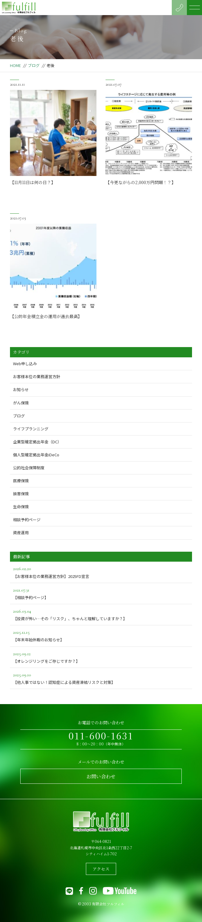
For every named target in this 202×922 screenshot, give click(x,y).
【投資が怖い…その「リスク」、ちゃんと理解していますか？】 (101, 614)
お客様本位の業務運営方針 (36, 376)
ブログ (34, 65)
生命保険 (21, 506)
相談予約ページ (27, 519)
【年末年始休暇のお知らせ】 (101, 635)
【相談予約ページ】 (101, 593)
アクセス (101, 869)
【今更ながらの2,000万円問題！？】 (141, 182)
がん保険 (21, 403)
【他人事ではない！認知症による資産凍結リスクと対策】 (101, 678)
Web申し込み (25, 363)
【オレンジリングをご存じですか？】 (101, 657)
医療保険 (21, 480)
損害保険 (21, 493)
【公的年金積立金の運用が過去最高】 (46, 316)
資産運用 (21, 532)
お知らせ (21, 389)
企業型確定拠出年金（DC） (37, 442)
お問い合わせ (101, 776)
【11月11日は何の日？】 (32, 182)
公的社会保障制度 (28, 468)
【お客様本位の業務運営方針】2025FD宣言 (101, 572)
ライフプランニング (30, 429)
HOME (15, 65)
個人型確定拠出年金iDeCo (36, 455)
